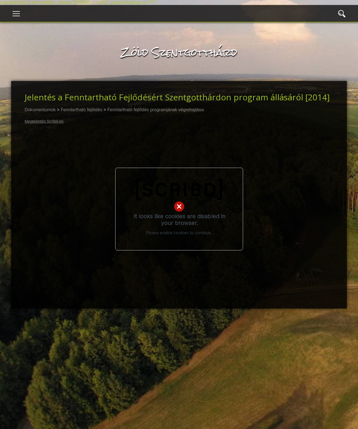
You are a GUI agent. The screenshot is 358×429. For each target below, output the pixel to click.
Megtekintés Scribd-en (44, 121)
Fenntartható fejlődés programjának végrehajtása (155, 109)
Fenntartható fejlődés (81, 109)
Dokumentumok (40, 109)
